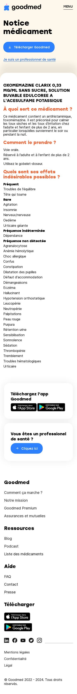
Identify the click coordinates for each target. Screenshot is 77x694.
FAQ (7, 576)
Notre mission (16, 500)
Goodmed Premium (20, 508)
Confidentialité (15, 659)
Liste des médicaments (23, 554)
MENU (68, 6)
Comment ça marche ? (23, 492)
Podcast (11, 546)
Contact (11, 584)
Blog (8, 538)
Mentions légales (17, 652)
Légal (8, 665)
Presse (10, 592)
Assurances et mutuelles (24, 516)
